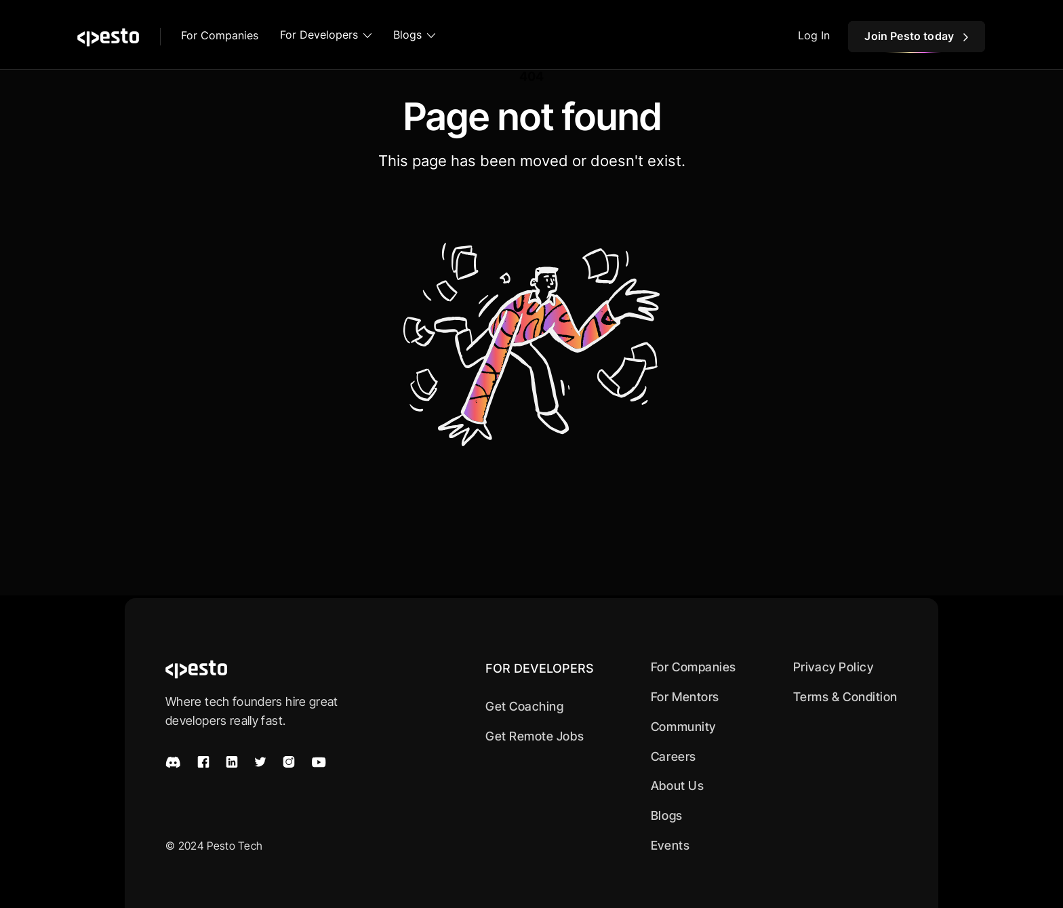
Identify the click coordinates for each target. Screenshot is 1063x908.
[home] (108, 36)
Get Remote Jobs (534, 736)
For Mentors (685, 697)
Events (670, 845)
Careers (673, 756)
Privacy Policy (833, 667)
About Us (677, 785)
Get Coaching (524, 706)
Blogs (667, 815)
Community (683, 726)
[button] (326, 36)
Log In (814, 35)
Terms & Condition (845, 697)
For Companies (219, 35)
